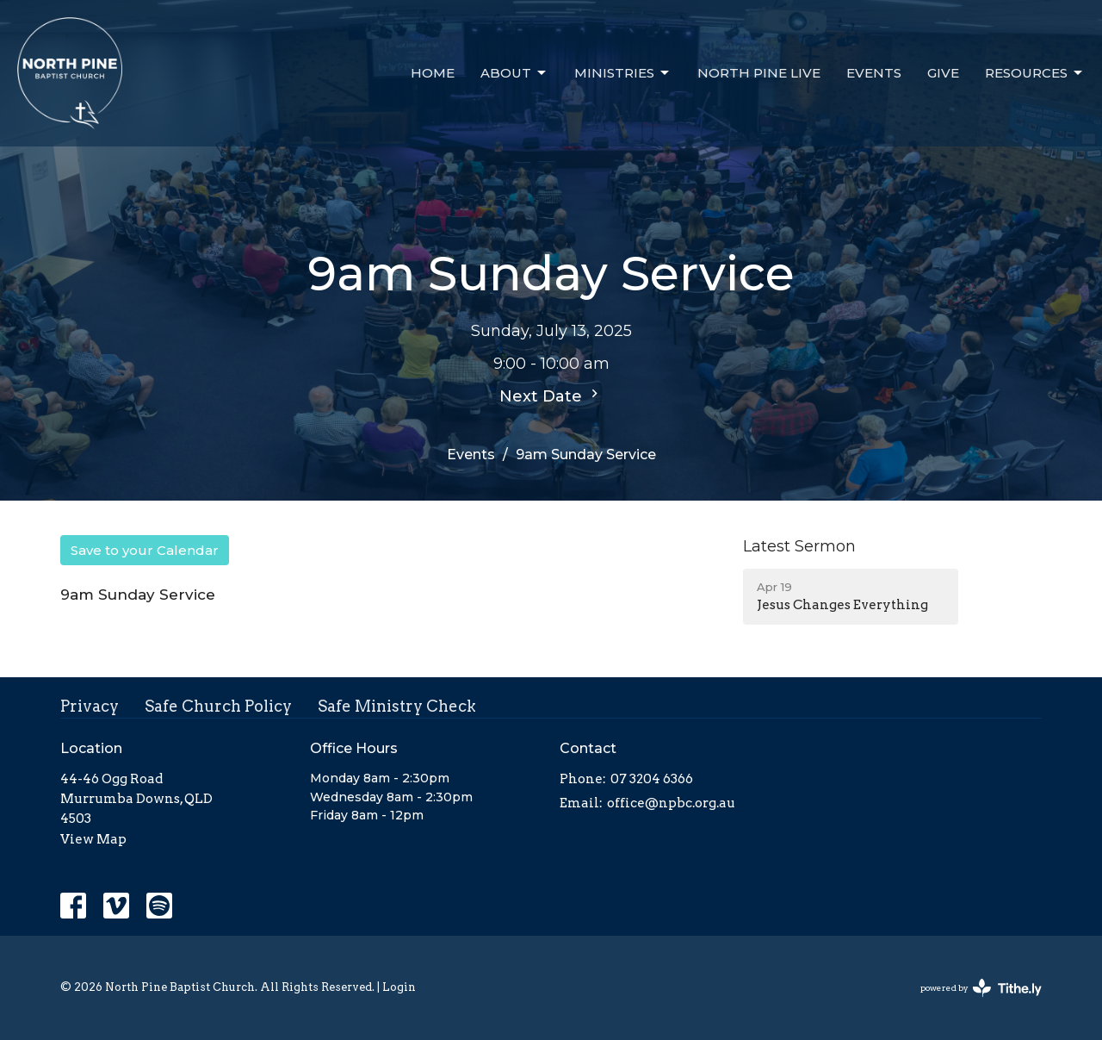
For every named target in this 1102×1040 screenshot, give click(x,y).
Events (873, 73)
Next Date (551, 395)
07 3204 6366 (651, 779)
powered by (981, 988)
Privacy (89, 706)
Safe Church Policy (218, 706)
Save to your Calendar (145, 550)
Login (399, 987)
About (514, 73)
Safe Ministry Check (397, 706)
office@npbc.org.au (671, 803)
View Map (93, 839)
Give (943, 73)
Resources (1035, 73)
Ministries (623, 73)
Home (433, 73)
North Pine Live (758, 73)
